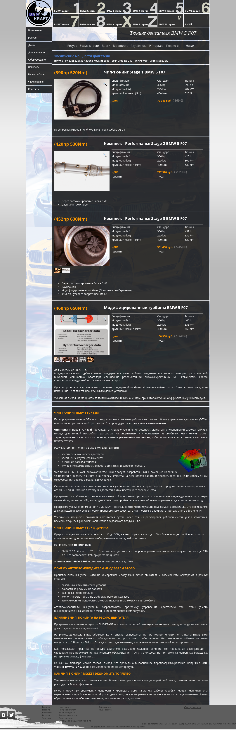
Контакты (33, 89)
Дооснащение (36, 52)
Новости (46, 710)
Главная (46, 707)
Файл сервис (36, 81)
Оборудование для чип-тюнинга (75, 721)
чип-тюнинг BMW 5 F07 (72, 562)
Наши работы (36, 74)
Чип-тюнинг (35, 30)
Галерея (46, 716)
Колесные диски (67, 713)
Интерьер (156, 46)
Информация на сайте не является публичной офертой (118, 727)
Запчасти (33, 67)
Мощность (120, 46)
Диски (31, 45)
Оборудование (37, 59)
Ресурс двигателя (67, 710)
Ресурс (32, 37)
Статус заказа (192, 708)
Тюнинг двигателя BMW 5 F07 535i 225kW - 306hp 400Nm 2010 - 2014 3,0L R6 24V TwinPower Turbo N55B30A (188, 724)
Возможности (89, 46)
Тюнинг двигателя (68, 716)
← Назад (188, 46)
